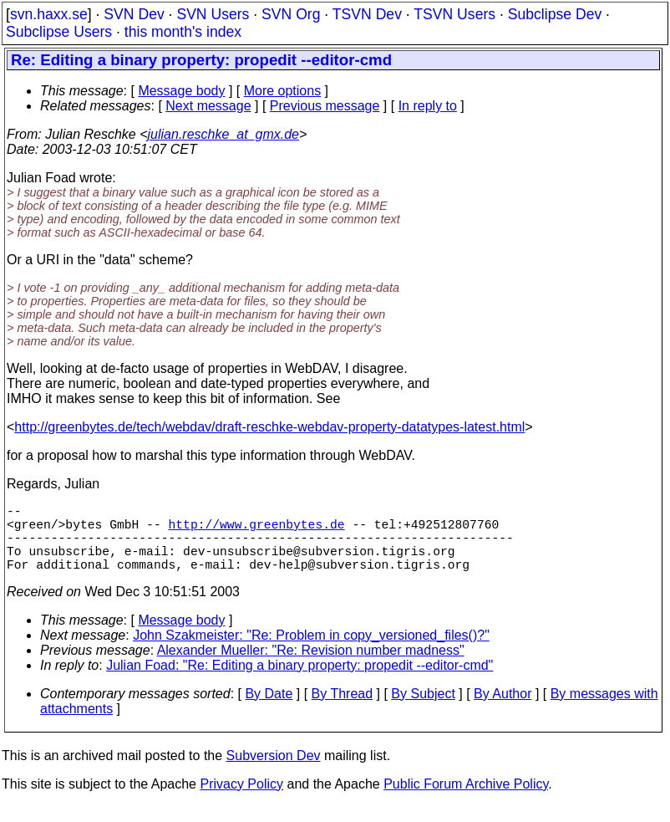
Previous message (325, 106)
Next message (208, 106)
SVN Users (212, 14)
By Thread (342, 710)
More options (283, 91)
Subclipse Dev (554, 14)
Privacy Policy (241, 801)
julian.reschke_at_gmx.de (223, 134)
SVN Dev (134, 14)
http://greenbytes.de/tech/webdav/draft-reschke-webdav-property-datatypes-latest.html (269, 427)
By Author (502, 710)
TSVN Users (454, 14)
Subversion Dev (273, 772)
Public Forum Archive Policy (465, 801)
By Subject (422, 710)
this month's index (182, 31)
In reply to (427, 106)
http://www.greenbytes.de (256, 530)
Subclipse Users (59, 31)
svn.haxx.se (49, 14)
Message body (181, 91)
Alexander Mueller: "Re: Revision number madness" (310, 667)
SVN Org (290, 14)
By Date (268, 710)
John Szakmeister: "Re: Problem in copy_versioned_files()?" (311, 652)
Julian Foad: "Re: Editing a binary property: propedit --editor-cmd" (299, 682)
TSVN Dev (367, 14)
